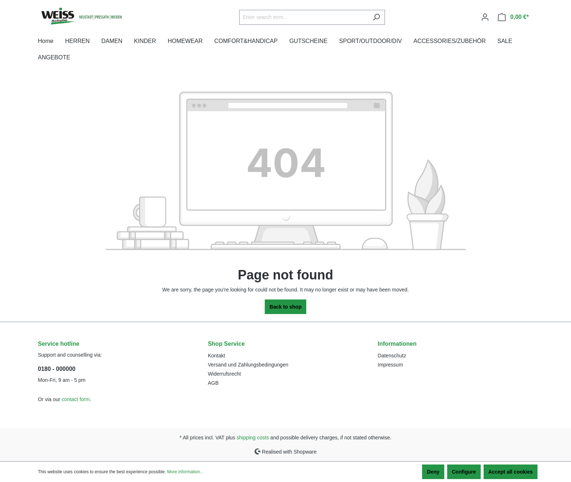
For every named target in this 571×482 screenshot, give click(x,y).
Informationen (397, 344)
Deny (433, 472)
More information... (185, 471)
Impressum (390, 365)
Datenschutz (392, 355)
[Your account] (485, 17)
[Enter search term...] (303, 17)
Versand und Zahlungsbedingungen (248, 365)
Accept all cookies (510, 472)
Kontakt (216, 355)
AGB (213, 383)
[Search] (376, 17)
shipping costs (253, 437)
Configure (464, 472)
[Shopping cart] (513, 17)
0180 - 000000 (56, 369)
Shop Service (226, 344)
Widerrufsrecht (224, 374)
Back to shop (285, 307)
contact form (76, 399)
